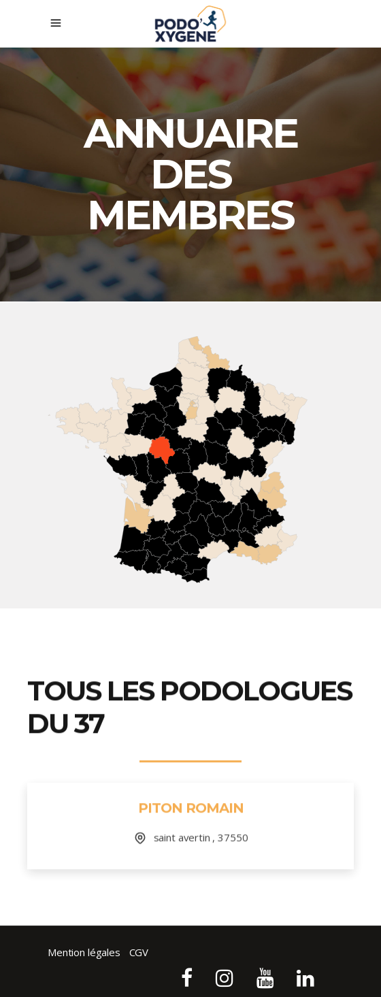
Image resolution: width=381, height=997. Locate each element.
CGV (139, 952)
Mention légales (84, 952)
